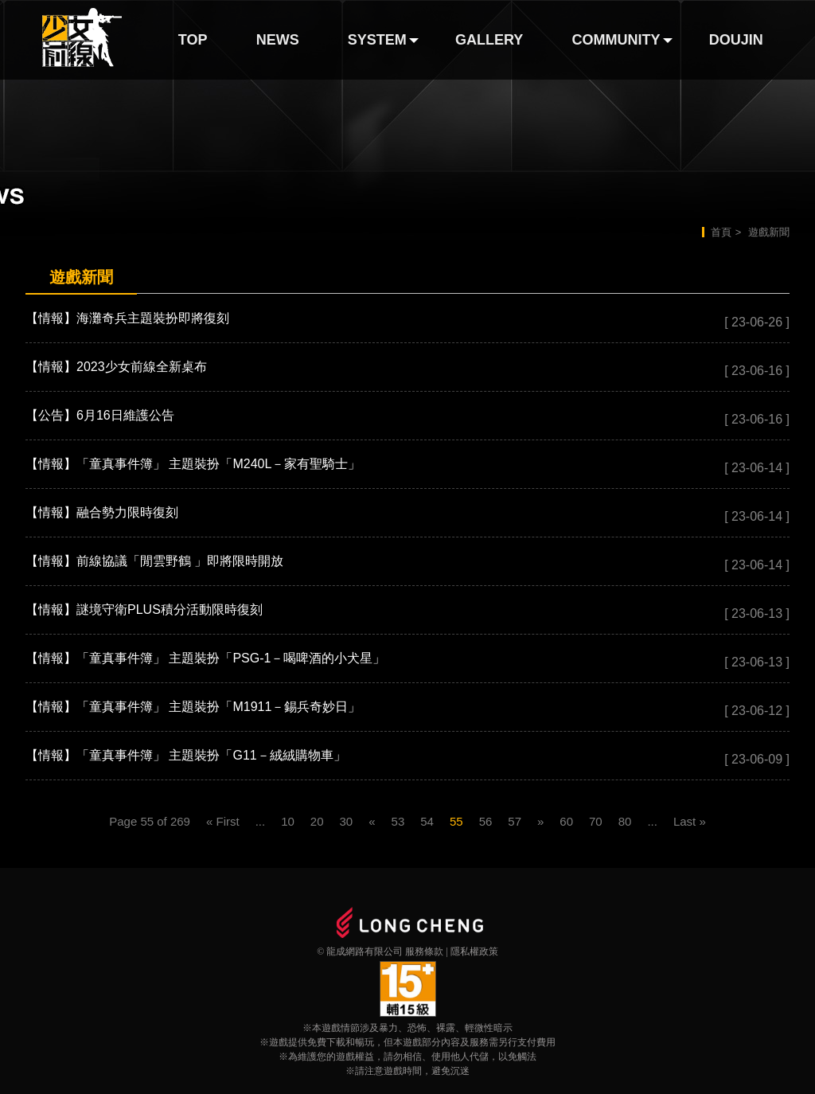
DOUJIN (736, 40)
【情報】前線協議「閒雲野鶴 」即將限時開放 (154, 561)
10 (287, 821)
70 (595, 821)
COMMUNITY (616, 40)
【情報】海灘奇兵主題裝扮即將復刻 (127, 318)
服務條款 (424, 951)
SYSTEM (377, 40)
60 (566, 821)
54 (427, 821)
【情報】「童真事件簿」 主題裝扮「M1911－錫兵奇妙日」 (193, 706)
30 (346, 821)
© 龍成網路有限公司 (360, 951)
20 (317, 821)
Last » (689, 821)
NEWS (277, 40)
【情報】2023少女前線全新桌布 (116, 366)
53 (398, 821)
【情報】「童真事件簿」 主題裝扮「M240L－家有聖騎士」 (193, 464)
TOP (193, 40)
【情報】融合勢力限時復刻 (101, 512)
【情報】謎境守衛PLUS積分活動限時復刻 (144, 609)
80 (625, 821)
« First (223, 821)
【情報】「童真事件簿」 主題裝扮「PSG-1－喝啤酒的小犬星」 (205, 658)
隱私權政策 (474, 951)
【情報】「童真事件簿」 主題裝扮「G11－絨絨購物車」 (185, 755)
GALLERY (489, 40)
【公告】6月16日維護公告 (99, 415)
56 (486, 821)
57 (514, 821)
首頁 (721, 232)
